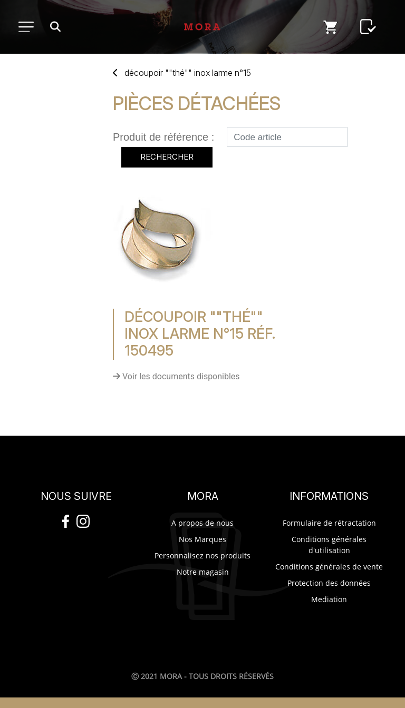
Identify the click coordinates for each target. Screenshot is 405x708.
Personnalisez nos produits (202, 555)
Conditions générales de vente (329, 567)
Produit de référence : (163, 137)
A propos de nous (202, 523)
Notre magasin (203, 572)
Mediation (329, 599)
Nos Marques (202, 539)
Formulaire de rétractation (329, 523)
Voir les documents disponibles (176, 376)
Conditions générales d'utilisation (329, 544)
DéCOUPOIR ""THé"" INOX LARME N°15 (187, 72)
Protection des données (329, 583)
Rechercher (167, 157)
